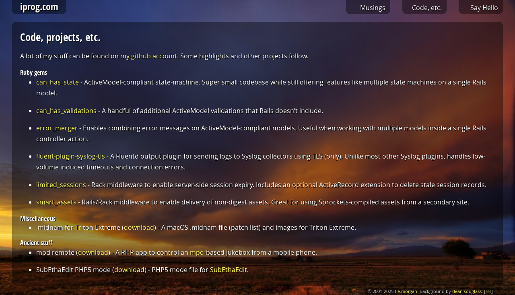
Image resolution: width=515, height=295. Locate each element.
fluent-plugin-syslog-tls (70, 156)
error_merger (57, 128)
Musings (372, 7)
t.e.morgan (406, 291)
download (139, 227)
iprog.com (39, 6)
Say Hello (484, 7)
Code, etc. (427, 7)
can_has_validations (66, 110)
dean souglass (467, 291)
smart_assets (56, 202)
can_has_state (57, 82)
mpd (197, 252)
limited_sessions (61, 184)
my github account (148, 56)
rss (488, 291)
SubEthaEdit (228, 269)
